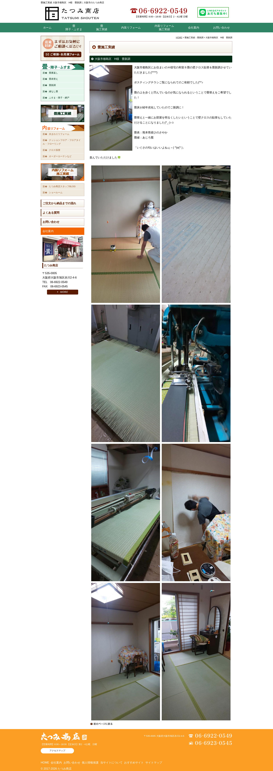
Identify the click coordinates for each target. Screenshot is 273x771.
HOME (179, 37)
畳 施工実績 (101, 27)
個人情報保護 (90, 762)
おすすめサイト (134, 762)
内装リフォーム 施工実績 (164, 27)
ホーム (47, 27)
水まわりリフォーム (59, 134)
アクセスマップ (57, 750)
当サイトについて (111, 762)
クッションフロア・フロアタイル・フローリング (62, 142)
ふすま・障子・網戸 (59, 97)
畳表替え (53, 79)
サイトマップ (153, 762)
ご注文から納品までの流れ (59, 203)
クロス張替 (54, 150)
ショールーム (56, 192)
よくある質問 (51, 212)
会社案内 (193, 27)
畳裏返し (53, 72)
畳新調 (52, 85)
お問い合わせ (221, 27)
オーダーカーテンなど (60, 156)
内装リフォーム (131, 27)
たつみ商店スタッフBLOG (62, 186)
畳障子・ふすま (73, 27)
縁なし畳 (53, 91)
